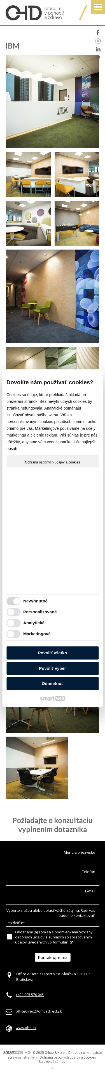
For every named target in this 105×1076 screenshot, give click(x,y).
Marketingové (37, 633)
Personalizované (40, 611)
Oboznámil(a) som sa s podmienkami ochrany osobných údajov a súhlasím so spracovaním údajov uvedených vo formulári (54, 937)
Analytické (34, 622)
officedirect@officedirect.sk (39, 1011)
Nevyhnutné (35, 600)
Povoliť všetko (52, 653)
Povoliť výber (52, 668)
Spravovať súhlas (52, 1062)
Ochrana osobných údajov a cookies (52, 462)
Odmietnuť (52, 683)
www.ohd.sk (26, 1027)
